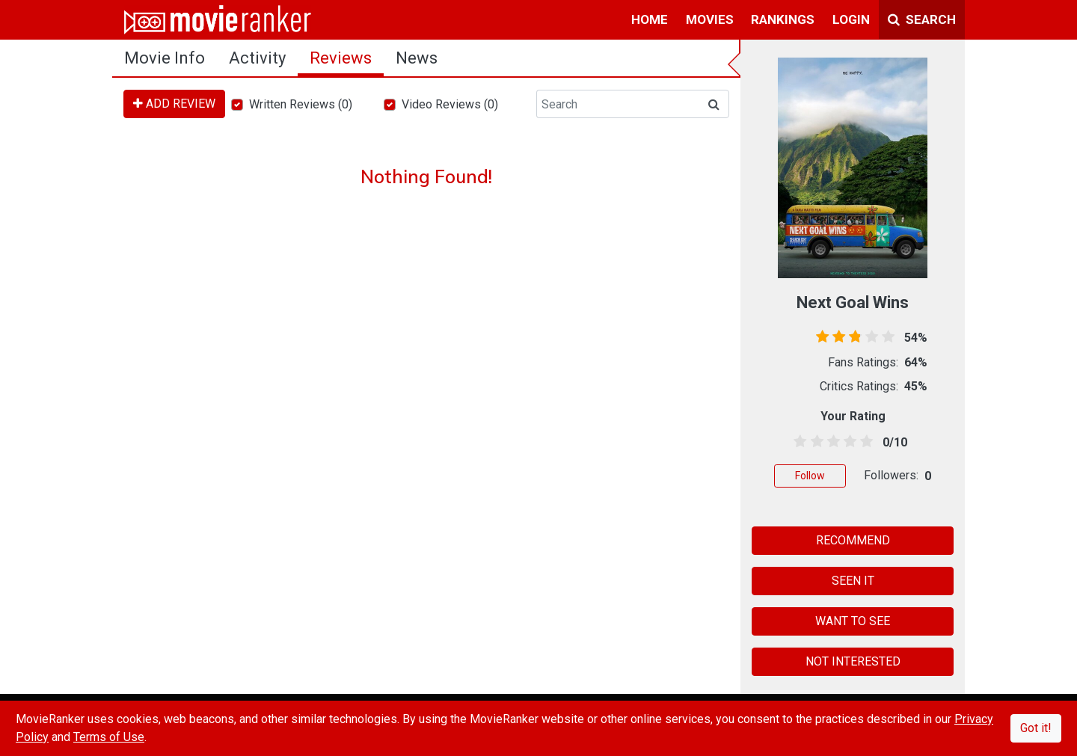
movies (710, 19)
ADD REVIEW (174, 103)
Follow (810, 476)
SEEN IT (853, 581)
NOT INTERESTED (853, 661)
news (417, 58)
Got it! (1036, 728)
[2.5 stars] (830, 441)
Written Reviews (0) (300, 104)
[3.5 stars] (847, 441)
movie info (164, 58)
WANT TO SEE (852, 621)
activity (257, 58)
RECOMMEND (853, 540)
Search (922, 19)
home (649, 19)
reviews (341, 58)
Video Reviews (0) (450, 104)
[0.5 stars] (797, 441)
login (851, 19)
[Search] (617, 104)
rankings (782, 19)
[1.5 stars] (814, 441)
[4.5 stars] (864, 441)
